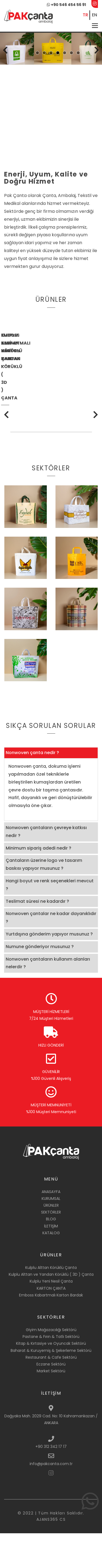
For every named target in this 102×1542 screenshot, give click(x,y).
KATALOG (51, 1241)
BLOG (51, 1227)
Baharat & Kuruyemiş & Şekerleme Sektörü (51, 1359)
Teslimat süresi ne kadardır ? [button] (37, 910)
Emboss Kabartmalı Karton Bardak (51, 1303)
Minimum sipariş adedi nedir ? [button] (38, 856)
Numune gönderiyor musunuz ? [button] (40, 955)
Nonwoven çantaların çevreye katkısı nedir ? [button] (46, 840)
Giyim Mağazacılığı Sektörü (51, 1338)
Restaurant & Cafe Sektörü (51, 1365)
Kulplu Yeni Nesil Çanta (51, 1290)
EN (94, 15)
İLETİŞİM (51, 1234)
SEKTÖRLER (51, 1221)
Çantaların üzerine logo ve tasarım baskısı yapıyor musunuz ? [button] (44, 873)
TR (85, 15)
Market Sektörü (51, 1379)
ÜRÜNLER (51, 1214)
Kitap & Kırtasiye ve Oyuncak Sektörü (51, 1352)
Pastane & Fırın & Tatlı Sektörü (51, 1345)
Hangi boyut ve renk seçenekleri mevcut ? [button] (50, 893)
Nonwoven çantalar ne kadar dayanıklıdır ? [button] (51, 926)
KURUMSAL (51, 1207)
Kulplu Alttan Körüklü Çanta (51, 1276)
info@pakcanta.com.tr (51, 1472)
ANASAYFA (51, 1200)
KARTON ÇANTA (51, 1296)
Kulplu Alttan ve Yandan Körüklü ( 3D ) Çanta (51, 1283)
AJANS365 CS (51, 1528)
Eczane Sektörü (51, 1373)
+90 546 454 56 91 (66, 4)
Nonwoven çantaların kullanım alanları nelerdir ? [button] (48, 971)
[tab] (51, 761)
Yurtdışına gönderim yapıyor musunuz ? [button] (49, 943)
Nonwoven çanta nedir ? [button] (32, 761)
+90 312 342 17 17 (51, 1455)
